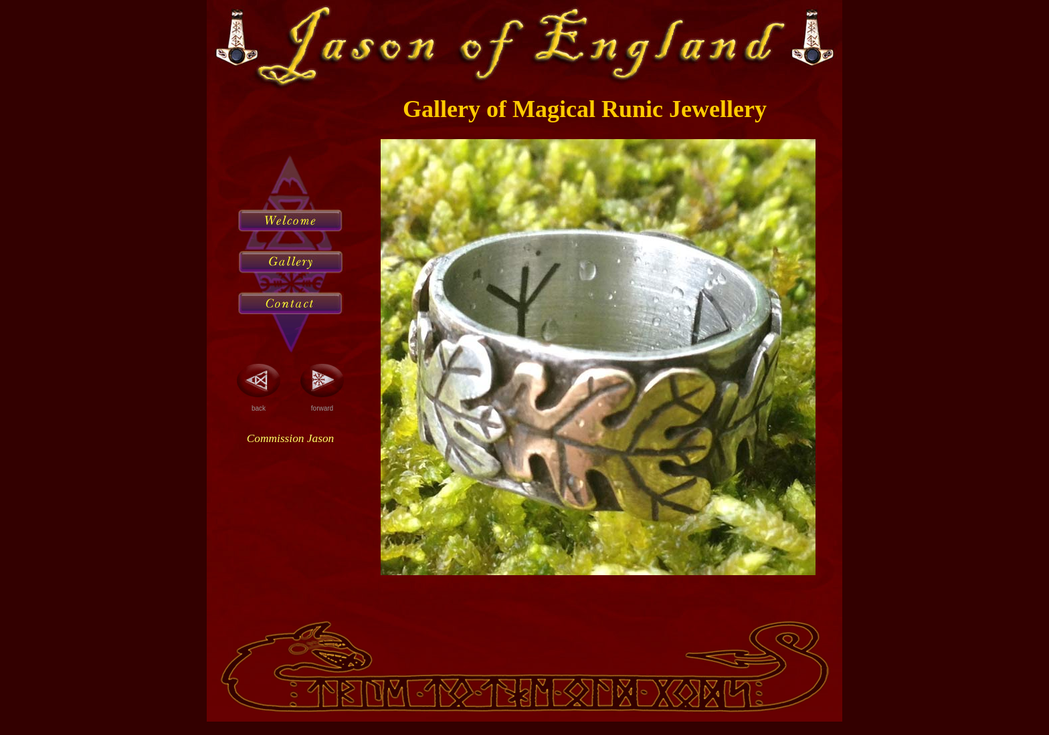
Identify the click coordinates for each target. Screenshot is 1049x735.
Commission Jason (290, 438)
